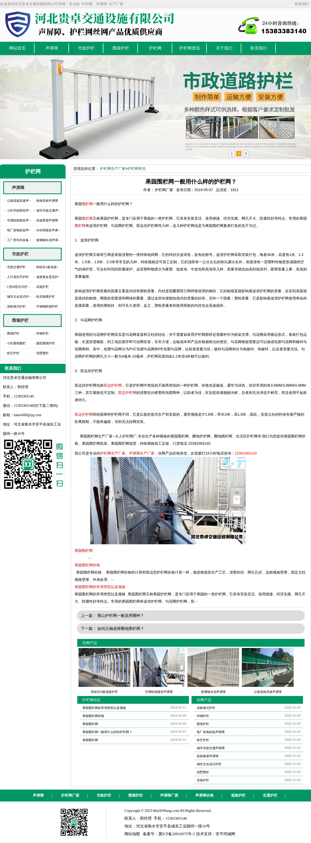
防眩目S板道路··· (47, 267)
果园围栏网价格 (87, 565)
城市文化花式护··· (19, 296)
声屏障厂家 (169, 795)
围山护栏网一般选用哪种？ (120, 615)
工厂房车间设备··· (19, 240)
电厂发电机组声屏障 (211, 732)
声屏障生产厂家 (141, 453)
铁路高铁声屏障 (47, 201)
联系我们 (302, 4)
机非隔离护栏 (45, 296)
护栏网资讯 (137, 168)
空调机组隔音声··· (19, 220)
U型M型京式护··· (18, 287)
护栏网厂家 (70, 795)
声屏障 (101, 4)
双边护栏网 (113, 385)
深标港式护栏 (16, 306)
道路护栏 (238, 795)
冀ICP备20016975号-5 (176, 834)
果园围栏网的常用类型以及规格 (100, 587)
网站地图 (132, 834)
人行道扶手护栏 (18, 277)
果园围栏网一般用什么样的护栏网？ (107, 732)
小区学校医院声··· (19, 210)
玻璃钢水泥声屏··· (48, 240)
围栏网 (87, 204)
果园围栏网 (84, 550)
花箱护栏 (42, 287)
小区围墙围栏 (16, 343)
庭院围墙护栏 (45, 343)
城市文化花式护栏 (209, 764)
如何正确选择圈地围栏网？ (120, 628)
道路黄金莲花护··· (48, 277)
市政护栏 (20, 254)
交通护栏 (270, 795)
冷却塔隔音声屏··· (48, 230)
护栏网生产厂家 (112, 168)
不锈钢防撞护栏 (47, 306)
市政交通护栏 (16, 267)
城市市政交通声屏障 (211, 748)
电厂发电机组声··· (19, 230)
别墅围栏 (42, 353)
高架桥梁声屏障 (47, 220)
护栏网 (87, 4)
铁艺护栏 (13, 353)
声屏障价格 (204, 795)
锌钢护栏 (42, 333)
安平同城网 (225, 834)
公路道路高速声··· (19, 201)
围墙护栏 (20, 320)
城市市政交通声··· (48, 210)
